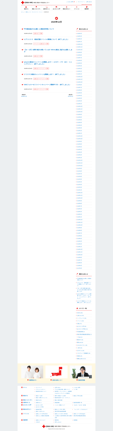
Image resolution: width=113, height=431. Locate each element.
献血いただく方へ (27, 400)
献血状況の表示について (41, 391)
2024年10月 (79, 82)
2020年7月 (79, 206)
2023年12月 (79, 106)
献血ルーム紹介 (39, 395)
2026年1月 (79, 41)
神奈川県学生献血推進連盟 (60, 411)
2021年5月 (79, 179)
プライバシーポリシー (40, 389)
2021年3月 (79, 184)
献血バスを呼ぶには (40, 411)
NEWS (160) (80, 312)
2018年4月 (79, 265)
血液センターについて (40, 420)
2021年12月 (79, 160)
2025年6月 (79, 60)
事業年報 (57, 420)
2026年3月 (79, 36)
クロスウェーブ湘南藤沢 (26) (83, 353)
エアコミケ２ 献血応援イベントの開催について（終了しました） (46, 39)
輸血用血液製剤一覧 (78, 402)
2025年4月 (79, 65)
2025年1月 (79, 74)
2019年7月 (79, 233)
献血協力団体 (39, 409)
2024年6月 (79, 90)
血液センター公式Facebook (41, 413)
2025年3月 (79, 68)
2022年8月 (79, 141)
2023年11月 (79, 109)
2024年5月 (79, 92)
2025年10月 (79, 49)
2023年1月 (79, 133)
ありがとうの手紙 (39, 406)
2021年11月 (79, 163)
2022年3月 (79, 152)
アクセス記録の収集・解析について (62, 389)
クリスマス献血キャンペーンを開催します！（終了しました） (45, 74)
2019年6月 (79, 235)
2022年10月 (79, 138)
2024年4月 (79, 95)
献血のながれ (39, 400)
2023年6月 (79, 119)
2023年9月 (79, 114)
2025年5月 (79, 63)
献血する (25, 395)
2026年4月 (79, 33)
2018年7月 (79, 260)
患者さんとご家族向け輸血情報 (42, 415)
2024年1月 (79, 103)
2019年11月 (79, 222)
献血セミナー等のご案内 (60, 409)
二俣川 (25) (79, 347)
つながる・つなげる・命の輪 (80, 405)
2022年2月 (79, 154)
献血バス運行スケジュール (41, 397)
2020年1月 (79, 216)
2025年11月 (79, 47)
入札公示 (38, 422)
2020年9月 (79, 200)
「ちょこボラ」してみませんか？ (81, 409)
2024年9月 (79, 84)
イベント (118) (80, 320)
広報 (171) (79, 323)
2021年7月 (79, 173)
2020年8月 (79, 203)
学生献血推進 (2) (81, 331)
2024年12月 (79, 76)
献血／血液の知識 (58, 400)
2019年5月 (79, 238)
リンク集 (75, 389)
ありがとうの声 (27, 405)
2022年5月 (79, 146)
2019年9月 (79, 227)
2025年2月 (79, 71)
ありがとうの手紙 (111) (82, 329)
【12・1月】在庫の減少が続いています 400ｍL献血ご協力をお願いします (84, 290)
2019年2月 (79, 244)
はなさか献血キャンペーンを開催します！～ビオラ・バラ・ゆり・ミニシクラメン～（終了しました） (84, 296)
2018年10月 (79, 254)
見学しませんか (58, 422)
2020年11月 (24, 96)
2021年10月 (79, 165)
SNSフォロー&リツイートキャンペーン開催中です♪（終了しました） (47, 84)
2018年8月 (79, 257)
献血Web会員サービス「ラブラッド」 (63, 397)
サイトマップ (80, 1)
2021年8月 (79, 171)
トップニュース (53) (81, 318)
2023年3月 (79, 127)
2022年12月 (79, 136)
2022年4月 (79, 149)
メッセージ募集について (60, 405)
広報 (41, 33)
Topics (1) (80, 337)
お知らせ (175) (80, 315)
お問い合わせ (89, 1)
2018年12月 (79, 249)
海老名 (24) (79, 356)
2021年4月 (79, 181)
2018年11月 (79, 252)
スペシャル (26, 413)
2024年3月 (79, 98)
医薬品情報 (57, 402)
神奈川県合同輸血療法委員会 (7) (84, 334)
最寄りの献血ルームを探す (60, 395)
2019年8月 (79, 230)
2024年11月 (79, 79)
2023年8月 (79, 117)
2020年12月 (79, 192)
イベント (36, 43)
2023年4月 (79, 125)
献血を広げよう (27, 409)
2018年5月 (79, 262)
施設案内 (25, 420)
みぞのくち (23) (80, 350)
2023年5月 (79, 122)
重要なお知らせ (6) (81, 358)
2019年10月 (79, 225)
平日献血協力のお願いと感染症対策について (39, 29)
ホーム (22, 12)
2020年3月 (79, 211)
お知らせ (36, 33)
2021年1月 (70, 96)
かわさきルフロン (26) (82, 345)
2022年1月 (79, 157)
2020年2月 (79, 214)
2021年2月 (79, 187)
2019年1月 (79, 246)
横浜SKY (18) (80, 339)
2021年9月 (79, 168)
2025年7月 (79, 57)
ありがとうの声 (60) (81, 326)
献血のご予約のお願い (78, 395)
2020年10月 (79, 198)
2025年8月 (79, 55)
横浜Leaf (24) (80, 342)
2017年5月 (79, 268)
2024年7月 (79, 87)
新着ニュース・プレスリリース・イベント (34, 12)
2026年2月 (79, 38)
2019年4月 (79, 241)
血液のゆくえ (26, 402)
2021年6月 (79, 176)
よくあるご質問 (70, 1)
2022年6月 (79, 144)
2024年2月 (79, 100)
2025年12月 (79, 44)
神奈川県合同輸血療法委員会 (80, 415)
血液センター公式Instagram (79, 413)
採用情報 (75, 420)
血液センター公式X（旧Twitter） (61, 413)
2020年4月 (79, 208)
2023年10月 (79, 111)
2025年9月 (79, 52)
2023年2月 (79, 130)
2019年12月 (79, 219)
